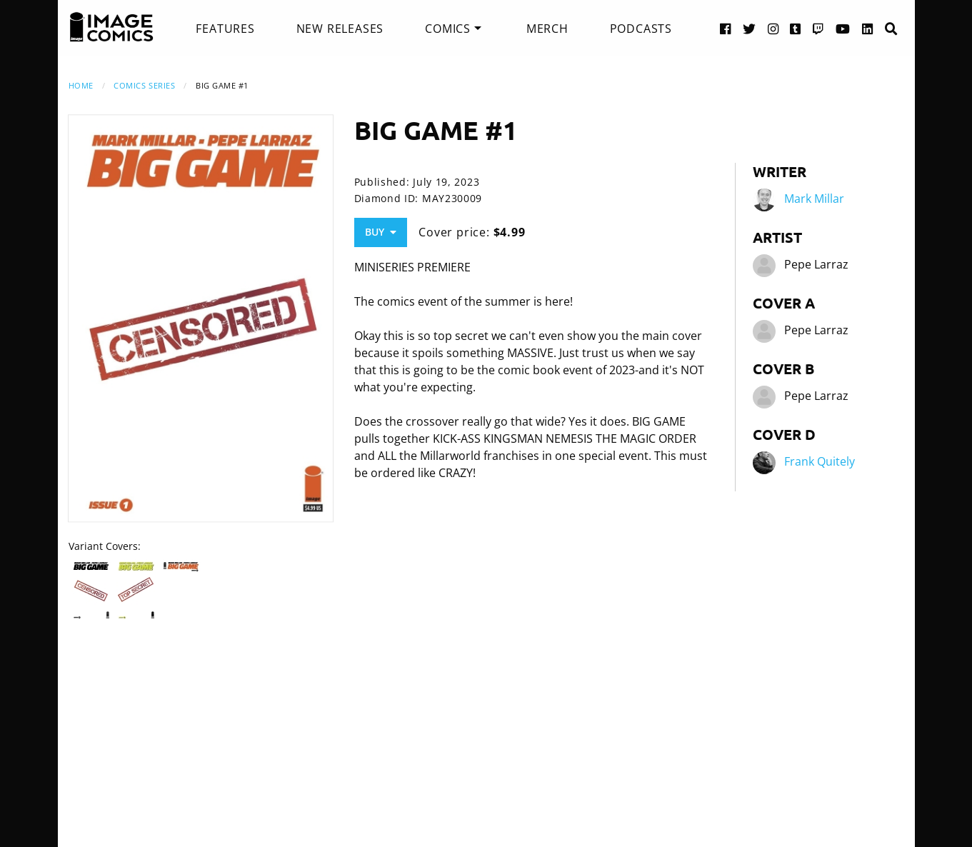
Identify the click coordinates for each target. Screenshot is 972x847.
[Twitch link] (818, 28)
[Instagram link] (773, 28)
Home (81, 85)
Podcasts (641, 28)
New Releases (340, 28)
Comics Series (144, 85)
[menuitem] (225, 28)
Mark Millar (814, 198)
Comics (448, 28)
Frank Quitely (819, 461)
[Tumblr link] (795, 28)
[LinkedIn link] (867, 28)
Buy (380, 232)
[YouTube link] (843, 28)
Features (225, 28)
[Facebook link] (725, 28)
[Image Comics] (111, 27)
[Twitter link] (749, 28)
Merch (547, 28)
